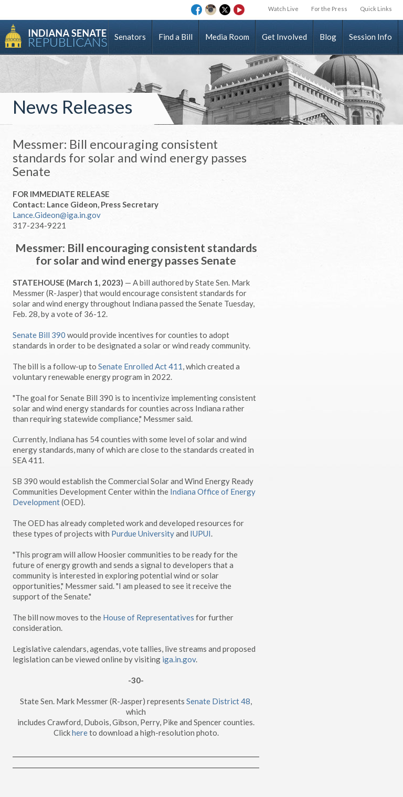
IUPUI (200, 533)
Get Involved (284, 36)
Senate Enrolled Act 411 (140, 366)
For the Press (329, 8)
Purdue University (142, 533)
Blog (328, 36)
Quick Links (376, 8)
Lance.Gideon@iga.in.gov (57, 215)
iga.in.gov (179, 659)
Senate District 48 (218, 701)
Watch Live (283, 8)
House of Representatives (148, 617)
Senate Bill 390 (39, 335)
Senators (130, 36)
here (80, 732)
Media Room (227, 36)
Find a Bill (175, 36)
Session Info (370, 36)
